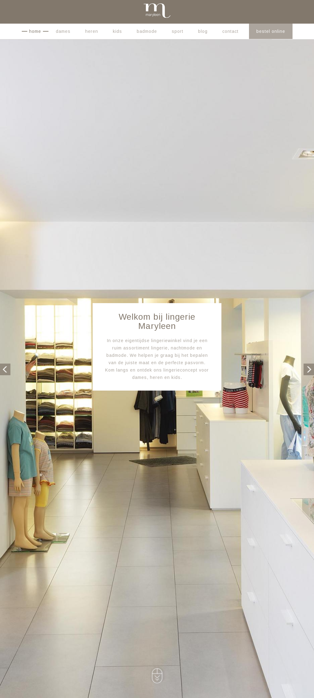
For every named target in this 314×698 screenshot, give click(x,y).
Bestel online (270, 31)
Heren (91, 31)
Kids (117, 31)
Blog (203, 31)
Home (35, 31)
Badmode (147, 31)
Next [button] (309, 369)
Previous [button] (5, 369)
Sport (177, 31)
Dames (63, 31)
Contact (230, 31)
